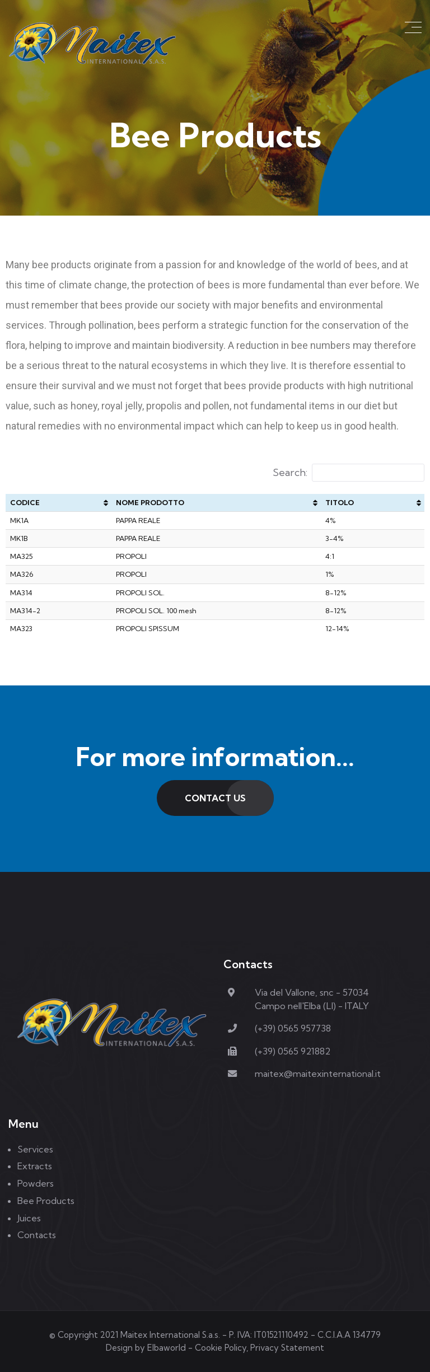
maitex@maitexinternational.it (318, 1073)
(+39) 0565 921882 (292, 1051)
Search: (348, 473)
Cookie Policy (220, 1347)
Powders (35, 1183)
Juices (29, 1218)
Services (35, 1149)
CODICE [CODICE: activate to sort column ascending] (25, 502)
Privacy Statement (287, 1347)
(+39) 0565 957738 (293, 1028)
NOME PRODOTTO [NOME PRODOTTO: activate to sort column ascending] (150, 502)
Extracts (34, 1166)
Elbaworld (166, 1347)
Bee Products (45, 1200)
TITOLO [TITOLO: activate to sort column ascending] (339, 502)
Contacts (36, 1234)
